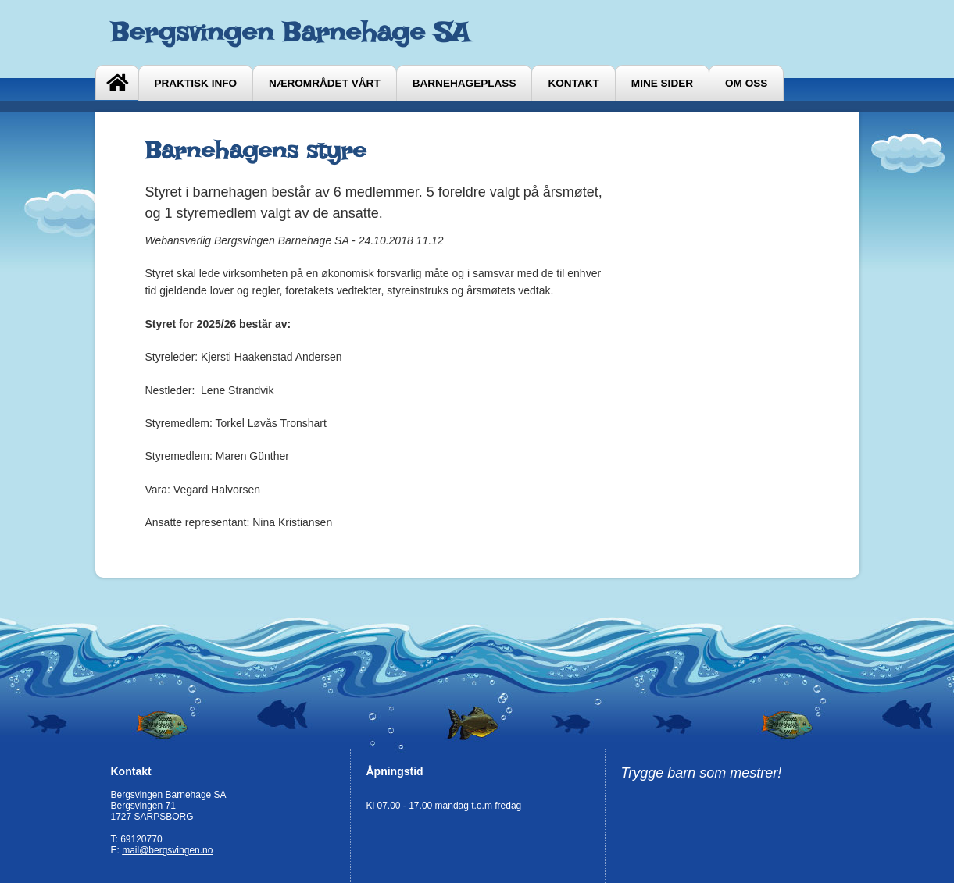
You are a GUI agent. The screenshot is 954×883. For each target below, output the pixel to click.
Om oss (746, 83)
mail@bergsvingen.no (167, 850)
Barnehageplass (464, 83)
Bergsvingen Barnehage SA (290, 32)
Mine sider (662, 83)
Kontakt (573, 83)
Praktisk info (196, 83)
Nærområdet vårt (325, 83)
